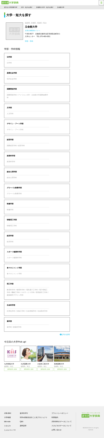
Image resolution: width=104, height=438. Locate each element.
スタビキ (7, 426)
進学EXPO (24, 413)
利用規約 (55, 417)
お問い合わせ (56, 430)
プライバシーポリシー (60, 413)
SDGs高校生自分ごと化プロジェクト (33, 417)
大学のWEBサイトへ (33, 30)
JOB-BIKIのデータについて (62, 421)
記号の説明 (65, 334)
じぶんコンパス (10, 430)
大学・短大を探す (26, 7)
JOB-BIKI (7, 413)
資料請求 (23, 426)
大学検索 (7, 417)
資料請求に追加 (12, 369)
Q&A (21, 421)
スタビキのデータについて (61, 426)
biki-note (7, 421)
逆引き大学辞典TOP (10, 7)
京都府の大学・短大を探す (45, 7)
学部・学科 (29, 41)
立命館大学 (31, 26)
